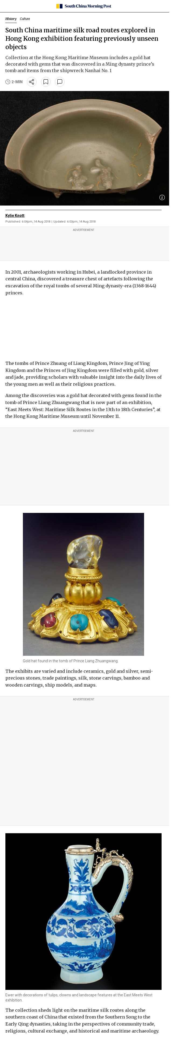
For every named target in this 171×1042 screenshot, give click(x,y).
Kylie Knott (15, 215)
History (11, 19)
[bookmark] (46, 82)
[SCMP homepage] (83, 6)
